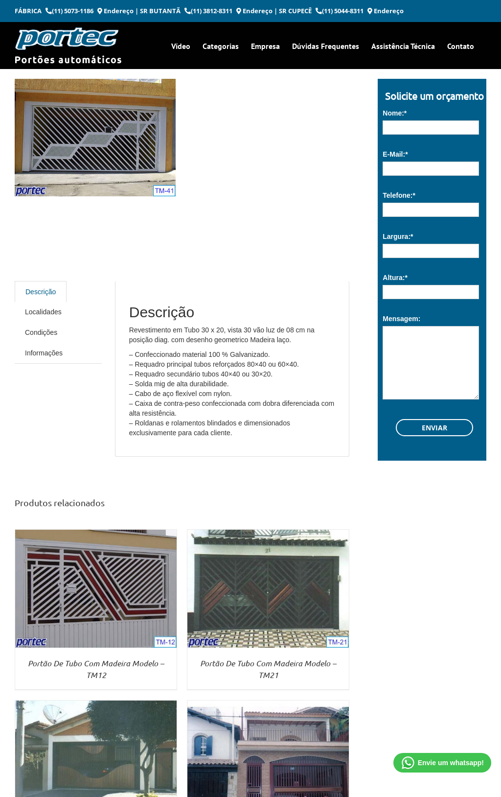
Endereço (115, 10)
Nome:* (395, 113)
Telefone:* (399, 195)
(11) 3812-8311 (208, 10)
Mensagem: (401, 319)
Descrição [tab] (40, 292)
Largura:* (398, 236)
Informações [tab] (44, 353)
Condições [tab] (41, 332)
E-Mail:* (395, 154)
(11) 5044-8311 (340, 10)
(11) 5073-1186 (69, 10)
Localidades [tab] (43, 312)
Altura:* (395, 277)
